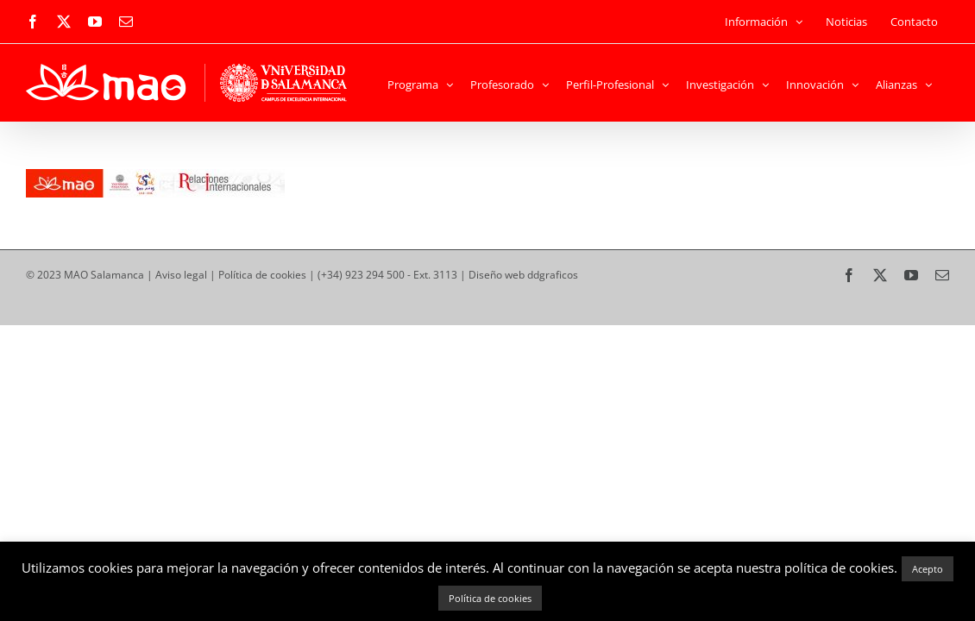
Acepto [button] (927, 568)
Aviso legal (181, 274)
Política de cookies (262, 274)
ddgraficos (552, 274)
